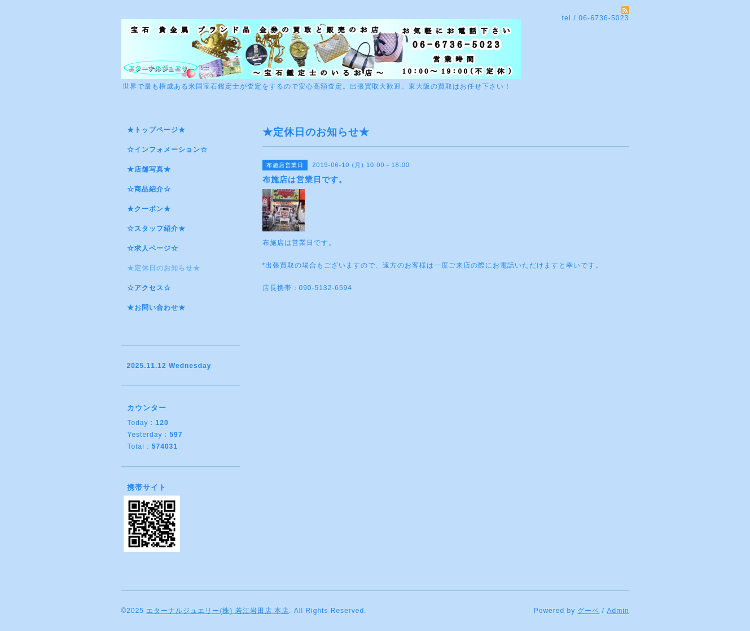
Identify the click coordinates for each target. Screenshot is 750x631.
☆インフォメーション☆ (167, 150)
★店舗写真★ (149, 169)
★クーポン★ (149, 209)
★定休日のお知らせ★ (163, 268)
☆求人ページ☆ (152, 248)
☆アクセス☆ (149, 288)
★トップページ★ (156, 130)
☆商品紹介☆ (149, 189)
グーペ (588, 611)
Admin (618, 611)
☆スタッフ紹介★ (156, 229)
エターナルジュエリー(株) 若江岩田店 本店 (217, 611)
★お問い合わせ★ (156, 308)
